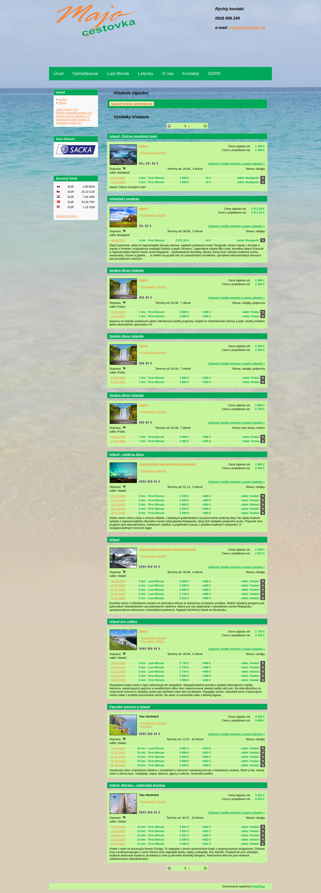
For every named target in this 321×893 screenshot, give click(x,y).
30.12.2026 (118, 513)
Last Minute (118, 73)
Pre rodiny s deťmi (152, 641)
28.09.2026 (118, 843)
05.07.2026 (118, 585)
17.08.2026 (118, 316)
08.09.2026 (118, 240)
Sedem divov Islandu (126, 270)
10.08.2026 (118, 680)
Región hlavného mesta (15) (74, 112)
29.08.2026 (118, 178)
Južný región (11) (67, 109)
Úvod (59, 73)
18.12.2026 (118, 504)
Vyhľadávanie (85, 73)
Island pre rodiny (123, 621)
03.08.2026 (118, 312)
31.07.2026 (118, 756)
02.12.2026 (118, 496)
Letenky (145, 73)
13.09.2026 (118, 839)
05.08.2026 (118, 761)
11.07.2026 (118, 748)
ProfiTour (258, 886)
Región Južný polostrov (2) (73, 116)
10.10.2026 (118, 182)
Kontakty (190, 73)
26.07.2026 (118, 752)
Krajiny (62, 99)
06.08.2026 (118, 765)
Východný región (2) (69, 122)
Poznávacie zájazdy (153, 152)
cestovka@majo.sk (247, 27)
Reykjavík (189, 464)
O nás (167, 73)
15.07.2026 (118, 594)
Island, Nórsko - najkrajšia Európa (137, 785)
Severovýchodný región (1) (73, 119)
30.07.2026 (118, 676)
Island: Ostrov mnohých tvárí (133, 136)
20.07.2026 (118, 598)
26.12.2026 (118, 508)
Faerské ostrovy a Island (129, 707)
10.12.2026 (118, 500)
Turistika (146, 726)
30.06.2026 (118, 581)
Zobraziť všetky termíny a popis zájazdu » (236, 163)
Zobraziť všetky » (67, 216)
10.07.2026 (118, 589)
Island (143, 146)
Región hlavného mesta (165, 464)
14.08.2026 (118, 831)
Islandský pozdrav (124, 199)
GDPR (214, 73)
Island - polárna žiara (126, 454)
